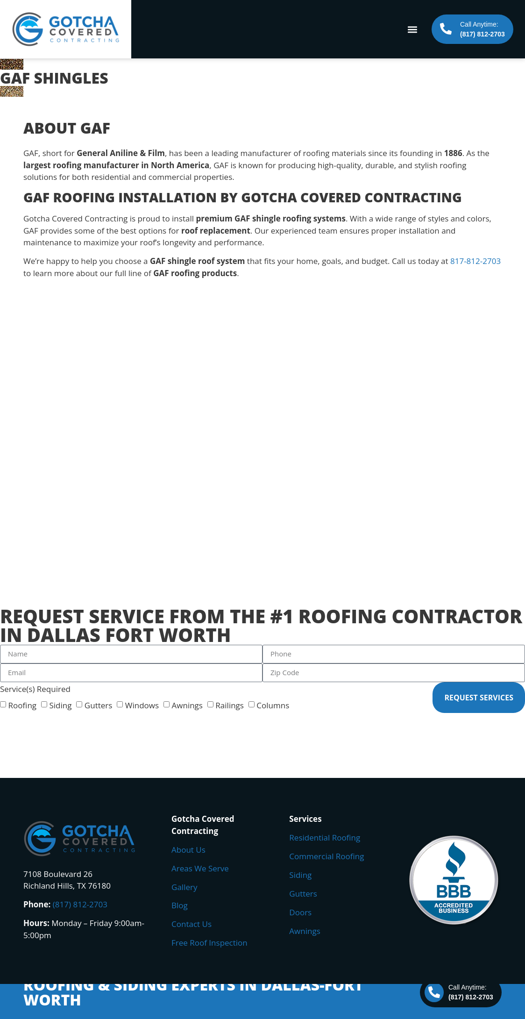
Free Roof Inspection (209, 942)
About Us (188, 849)
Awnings (187, 704)
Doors (300, 912)
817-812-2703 (475, 261)
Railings (229, 704)
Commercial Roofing (326, 856)
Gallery (184, 887)
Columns (272, 704)
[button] (412, 29)
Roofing (22, 704)
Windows (142, 704)
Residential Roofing (324, 837)
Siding (60, 704)
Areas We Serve (200, 868)
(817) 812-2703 (80, 904)
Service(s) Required (35, 689)
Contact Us (191, 924)
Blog (179, 905)
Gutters (99, 704)
